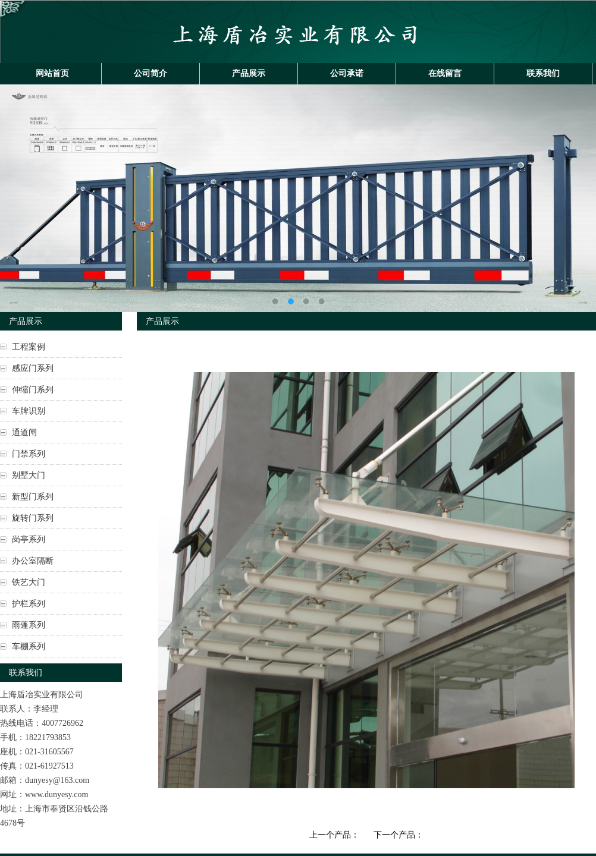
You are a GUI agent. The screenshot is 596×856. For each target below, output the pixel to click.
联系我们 (543, 73)
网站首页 (52, 73)
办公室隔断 (33, 560)
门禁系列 (28, 453)
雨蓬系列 (28, 625)
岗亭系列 (28, 539)
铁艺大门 (28, 582)
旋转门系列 (33, 518)
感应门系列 (33, 368)
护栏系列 (28, 603)
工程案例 (28, 346)
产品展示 (248, 73)
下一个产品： (399, 834)
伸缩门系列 (33, 389)
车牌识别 (28, 411)
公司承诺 (346, 73)
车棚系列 (28, 646)
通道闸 (24, 432)
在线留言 (445, 73)
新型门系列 (33, 496)
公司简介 (150, 73)
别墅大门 (28, 475)
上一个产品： (334, 834)
